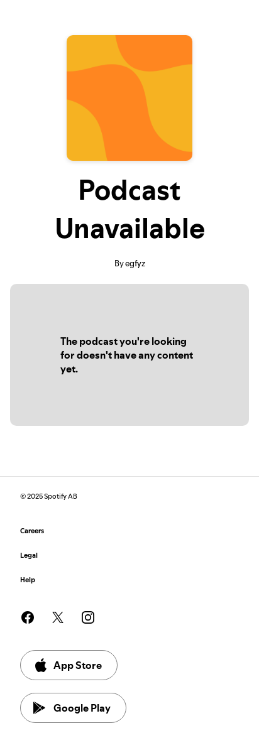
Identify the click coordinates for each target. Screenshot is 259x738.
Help (27, 580)
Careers (32, 531)
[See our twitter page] (57, 617)
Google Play (72, 708)
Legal (29, 555)
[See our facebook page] (27, 617)
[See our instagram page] (88, 617)
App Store (67, 665)
